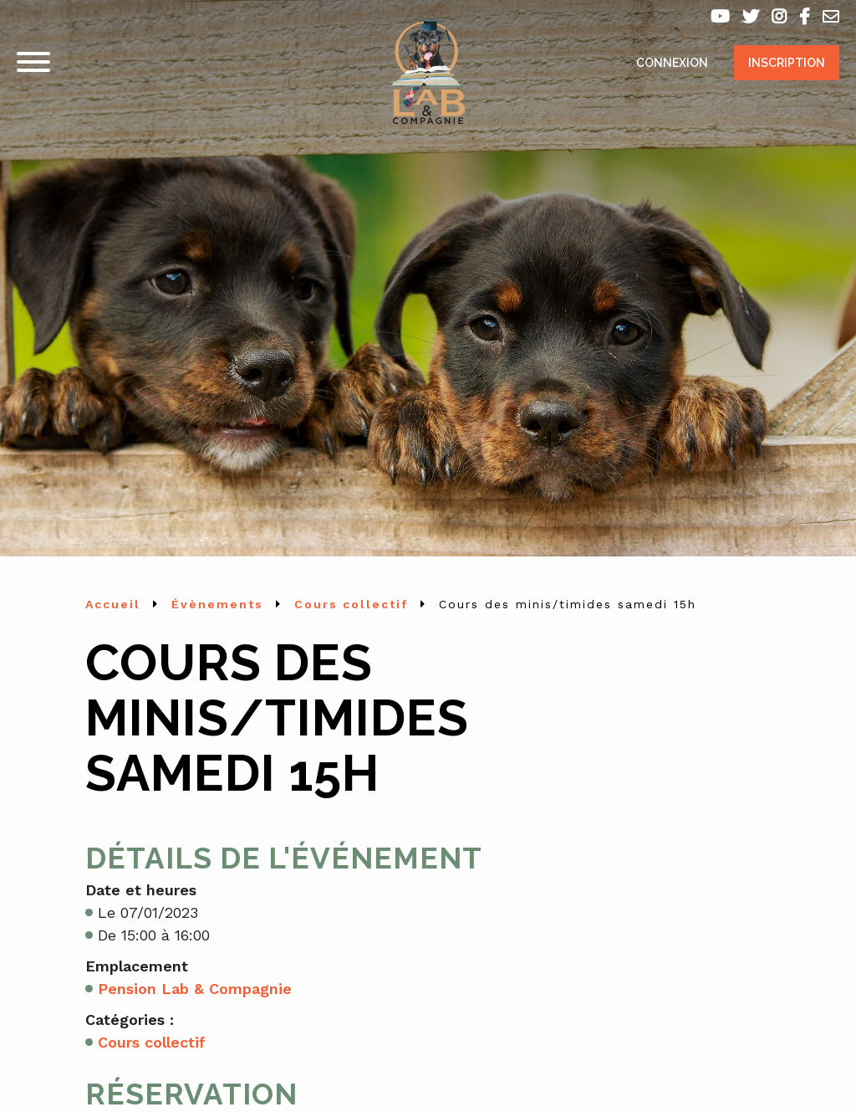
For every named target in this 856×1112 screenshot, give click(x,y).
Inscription (786, 62)
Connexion (672, 62)
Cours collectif (152, 1042)
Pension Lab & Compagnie (195, 988)
